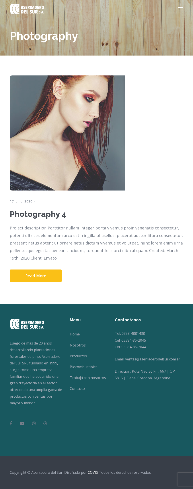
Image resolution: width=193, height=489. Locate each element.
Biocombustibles (83, 366)
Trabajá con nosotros (88, 377)
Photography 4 (38, 214)
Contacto (77, 388)
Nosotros (78, 345)
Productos (78, 356)
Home (75, 334)
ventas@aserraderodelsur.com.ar (152, 359)
